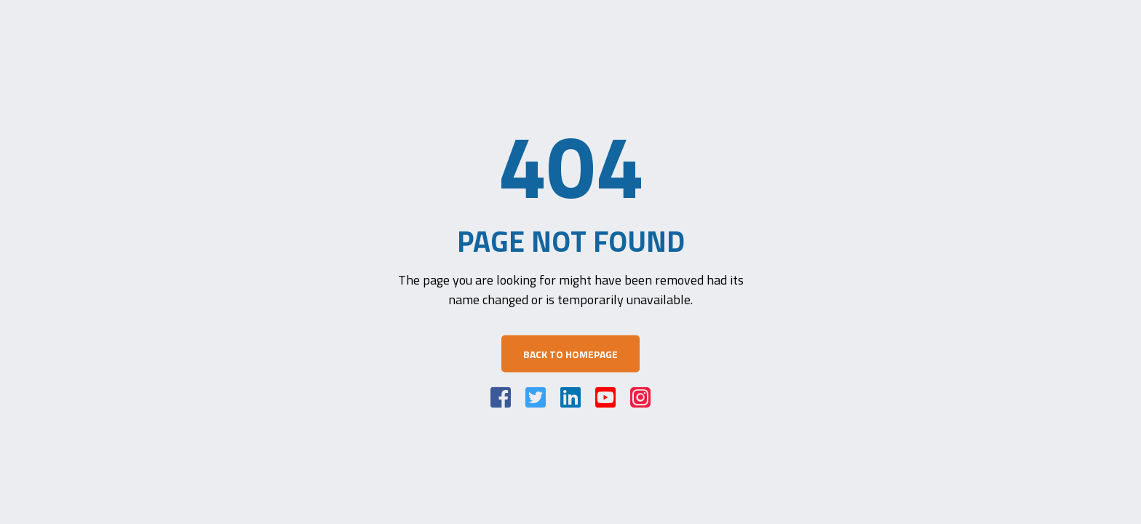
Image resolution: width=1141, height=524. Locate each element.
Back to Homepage (570, 354)
